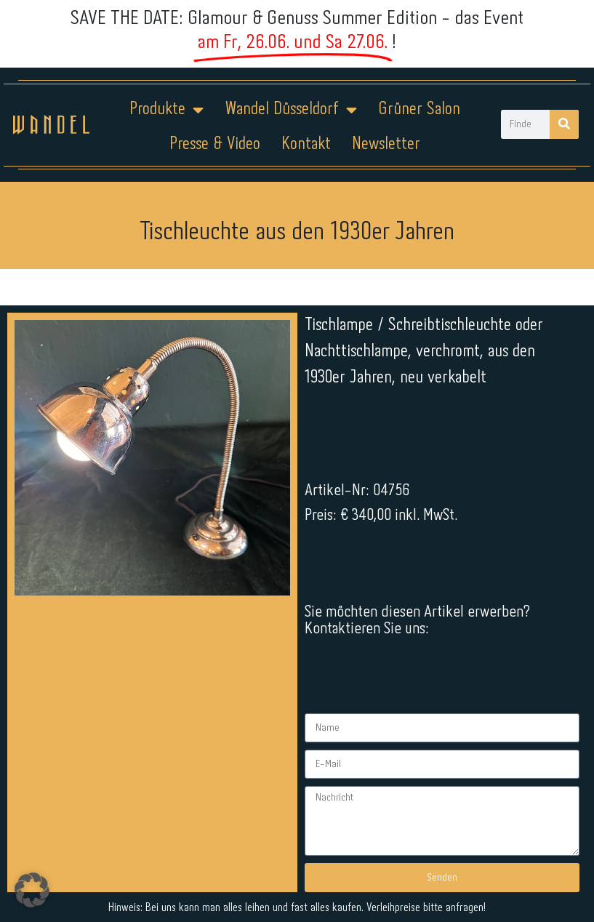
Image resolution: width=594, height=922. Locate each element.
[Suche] (564, 124)
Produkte (166, 110)
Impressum (209, 799)
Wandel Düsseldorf (291, 110)
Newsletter (386, 144)
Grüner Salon (419, 109)
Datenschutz (306, 799)
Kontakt (306, 144)
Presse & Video (214, 144)
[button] (32, 890)
